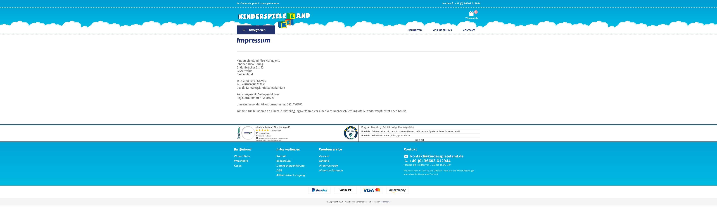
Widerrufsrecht (328, 165)
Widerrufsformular (331, 170)
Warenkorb (241, 161)
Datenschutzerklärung (290, 165)
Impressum (283, 161)
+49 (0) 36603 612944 (466, 3)
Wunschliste (242, 156)
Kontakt (469, 30)
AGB (279, 170)
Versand (324, 156)
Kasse (237, 165)
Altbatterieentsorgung (290, 175)
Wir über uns (442, 30)
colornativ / (385, 201)
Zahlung (324, 161)
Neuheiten (415, 30)
